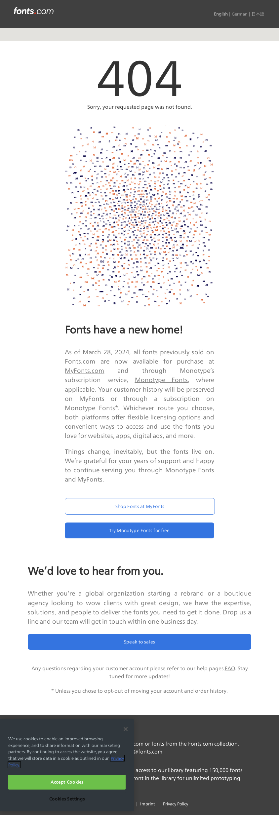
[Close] (125, 729)
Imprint (147, 803)
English (221, 14)
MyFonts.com (84, 370)
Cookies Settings (67, 798)
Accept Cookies (67, 782)
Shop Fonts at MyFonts (140, 506)
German (240, 14)
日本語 (258, 14)
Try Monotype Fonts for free (139, 530)
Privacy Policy (175, 803)
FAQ (230, 668)
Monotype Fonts (161, 379)
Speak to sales (139, 641)
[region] (67, 765)
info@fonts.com (142, 752)
